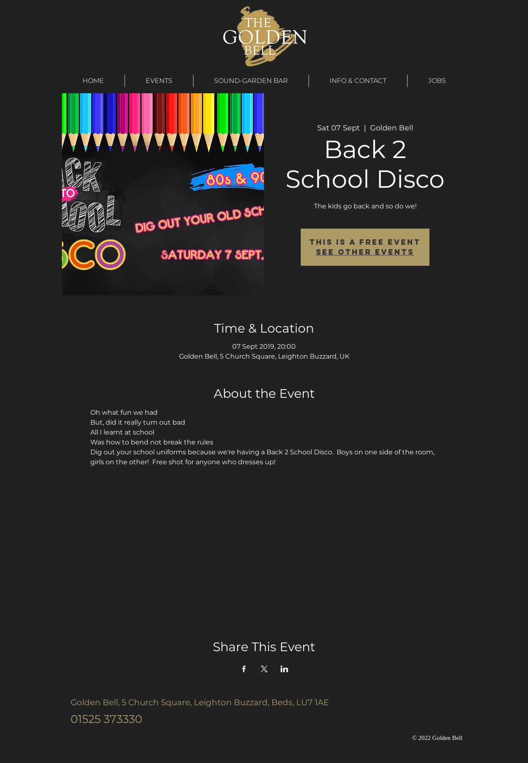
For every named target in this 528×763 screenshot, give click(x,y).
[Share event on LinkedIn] (284, 669)
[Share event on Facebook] (244, 669)
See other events (365, 252)
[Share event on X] (264, 669)
